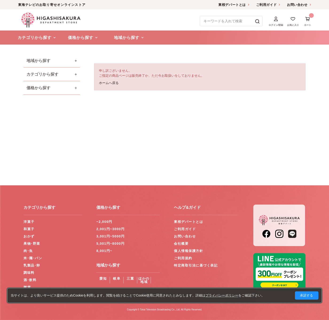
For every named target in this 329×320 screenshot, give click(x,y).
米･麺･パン (33, 258)
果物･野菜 (32, 243)
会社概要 (181, 243)
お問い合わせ (297, 5)
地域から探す (39, 60)
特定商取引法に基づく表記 (196, 265)
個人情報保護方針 (188, 251)
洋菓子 (29, 222)
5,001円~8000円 (110, 243)
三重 (130, 278)
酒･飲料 (30, 280)
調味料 (29, 272)
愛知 (103, 278)
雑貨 (27, 287)
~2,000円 (104, 222)
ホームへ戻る (109, 83)
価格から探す (39, 88)
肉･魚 (28, 251)
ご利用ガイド (266, 5)
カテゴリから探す (43, 74)
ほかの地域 (143, 280)
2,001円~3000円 (110, 229)
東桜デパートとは (232, 5)
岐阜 (116, 278)
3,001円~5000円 (110, 236)
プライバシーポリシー (221, 295)
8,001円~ (104, 251)
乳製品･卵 (32, 265)
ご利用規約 (183, 258)
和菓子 (29, 229)
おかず (29, 236)
